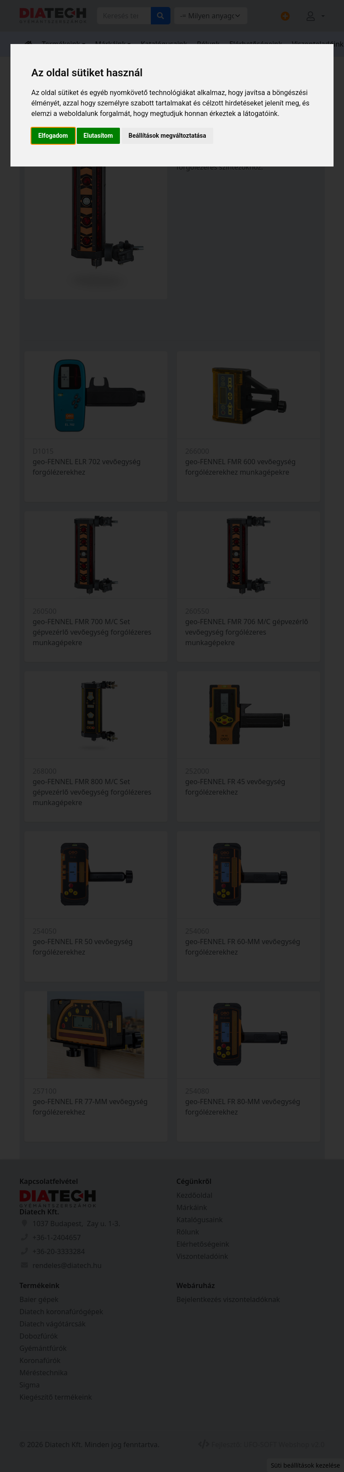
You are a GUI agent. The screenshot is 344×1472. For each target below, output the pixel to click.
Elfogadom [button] (53, 135)
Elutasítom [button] (98, 135)
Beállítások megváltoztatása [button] (167, 135)
